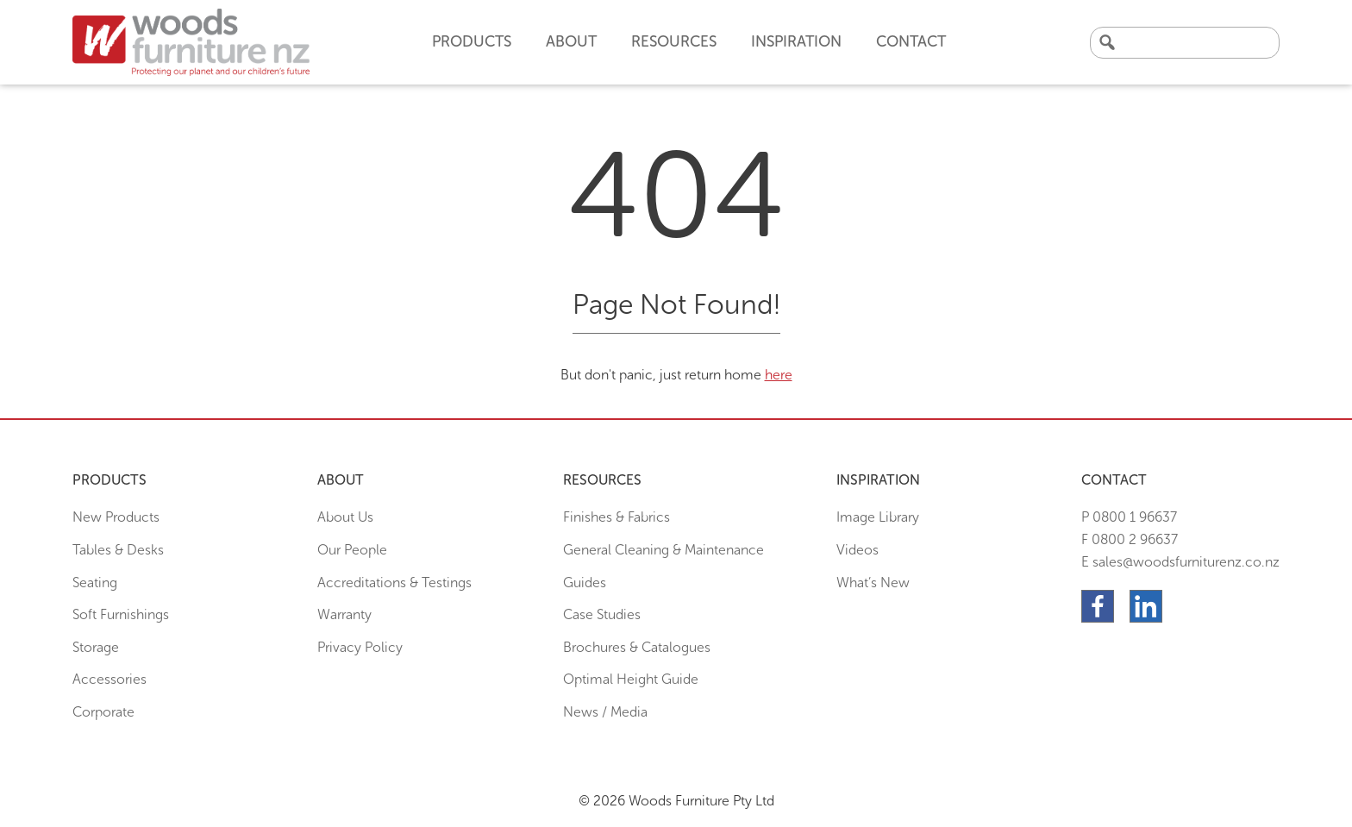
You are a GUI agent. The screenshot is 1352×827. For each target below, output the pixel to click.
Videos (857, 550)
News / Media (605, 712)
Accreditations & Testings (394, 582)
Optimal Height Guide (630, 679)
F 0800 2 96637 (1129, 539)
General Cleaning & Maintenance (663, 550)
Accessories (109, 679)
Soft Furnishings (120, 614)
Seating (94, 582)
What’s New (873, 582)
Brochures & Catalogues (636, 647)
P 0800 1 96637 (1129, 517)
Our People (352, 550)
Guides (584, 582)
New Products (116, 517)
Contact (911, 41)
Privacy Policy (360, 647)
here (778, 375)
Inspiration (796, 41)
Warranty (344, 614)
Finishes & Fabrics (616, 517)
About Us (345, 517)
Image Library (877, 517)
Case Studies (602, 614)
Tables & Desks (118, 550)
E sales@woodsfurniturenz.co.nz (1180, 562)
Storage (95, 647)
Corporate (103, 712)
